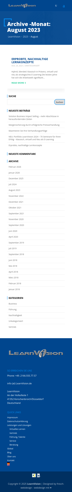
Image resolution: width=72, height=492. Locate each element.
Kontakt (10, 460)
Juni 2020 (13, 231)
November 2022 (16, 196)
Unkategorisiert (32, 65)
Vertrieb (12, 327)
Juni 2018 (13, 260)
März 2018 (13, 277)
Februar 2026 (15, 166)
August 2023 (14, 190)
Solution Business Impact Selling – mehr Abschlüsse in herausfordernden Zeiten (34, 117)
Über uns (11, 456)
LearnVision (34, 483)
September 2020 (16, 225)
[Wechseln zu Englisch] (36, 465)
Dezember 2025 (16, 178)
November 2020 (16, 219)
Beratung (13, 444)
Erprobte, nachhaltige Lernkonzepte (29, 60)
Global (10, 448)
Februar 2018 (15, 283)
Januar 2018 (14, 289)
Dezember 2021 (16, 201)
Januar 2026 (14, 172)
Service (12, 440)
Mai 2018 (13, 266)
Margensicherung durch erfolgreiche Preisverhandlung (34, 125)
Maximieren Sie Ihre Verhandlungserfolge (28, 130)
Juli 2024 (12, 184)
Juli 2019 (12, 248)
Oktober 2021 (15, 207)
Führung (12, 309)
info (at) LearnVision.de (19, 383)
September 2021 (16, 213)
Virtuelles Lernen (17, 429)
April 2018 (13, 271)
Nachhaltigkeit (15, 315)
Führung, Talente (17, 437)
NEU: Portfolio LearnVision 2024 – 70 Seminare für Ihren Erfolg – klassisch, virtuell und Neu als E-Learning (35, 138)
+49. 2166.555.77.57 (26, 375)
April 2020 (13, 236)
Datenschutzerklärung (17, 421)
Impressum (12, 417)
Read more (17, 82)
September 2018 (16, 254)
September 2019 (16, 242)
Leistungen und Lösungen (19, 425)
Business (13, 303)
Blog (9, 452)
